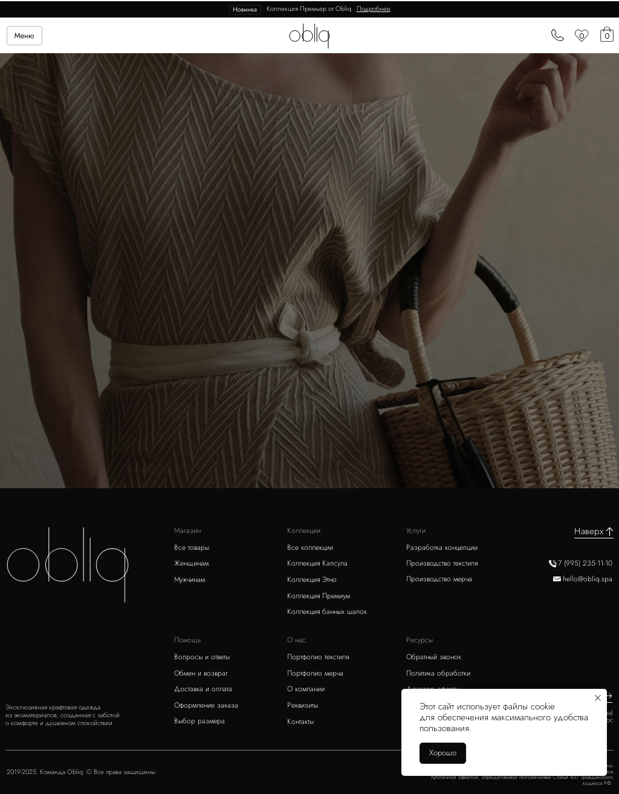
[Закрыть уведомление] (598, 698)
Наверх (588, 531)
